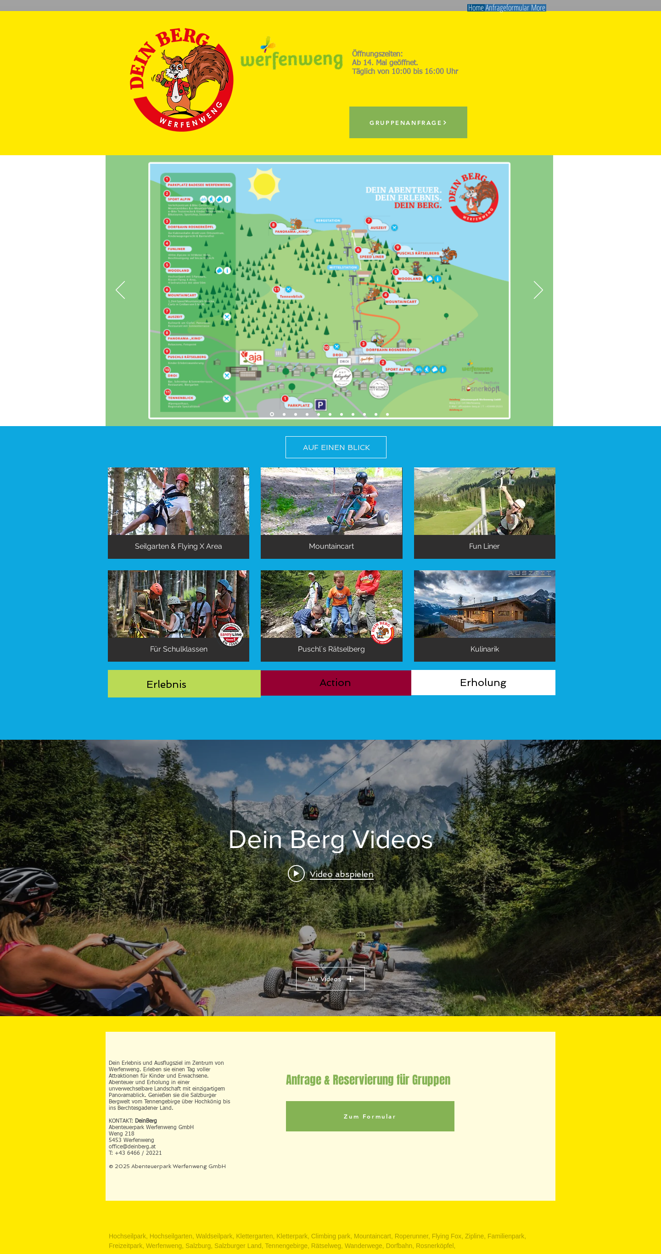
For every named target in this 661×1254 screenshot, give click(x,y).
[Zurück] (120, 290)
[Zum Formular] (370, 1116)
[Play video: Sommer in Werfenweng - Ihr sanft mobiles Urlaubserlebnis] (331, 874)
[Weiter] (538, 290)
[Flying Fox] (284, 414)
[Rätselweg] (341, 414)
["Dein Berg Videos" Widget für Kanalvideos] (330, 878)
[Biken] (353, 414)
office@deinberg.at (132, 1147)
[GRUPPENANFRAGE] (408, 122)
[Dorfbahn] (307, 414)
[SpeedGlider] (330, 414)
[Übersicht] (272, 414)
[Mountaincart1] (318, 414)
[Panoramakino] (364, 414)
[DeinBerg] (376, 414)
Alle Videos (330, 979)
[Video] (387, 414)
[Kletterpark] (295, 414)
